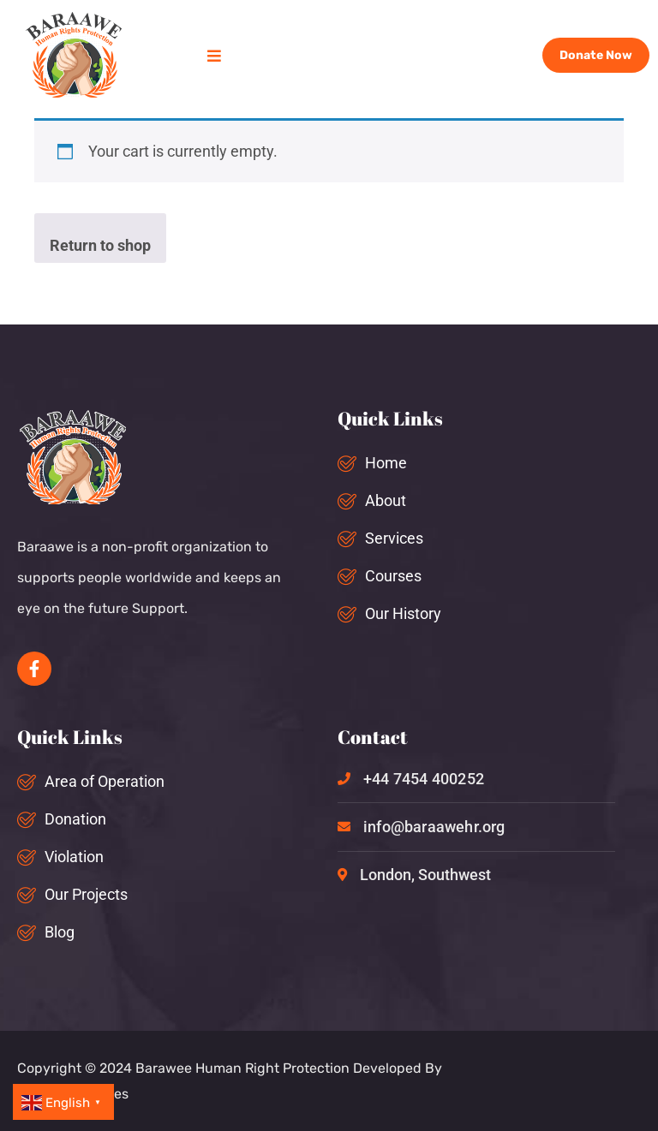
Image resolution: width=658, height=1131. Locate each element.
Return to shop (100, 245)
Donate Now (595, 55)
